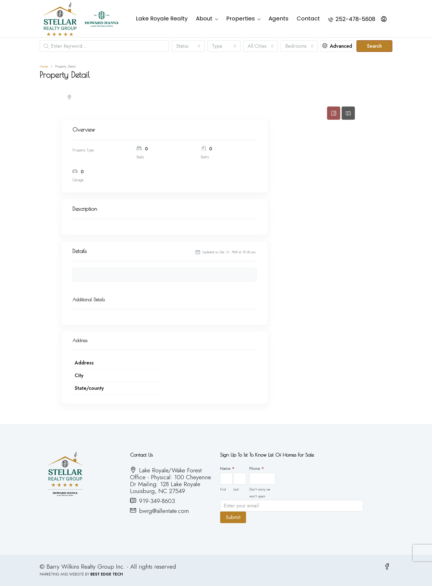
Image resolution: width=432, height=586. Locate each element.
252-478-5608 (351, 19)
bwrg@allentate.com (164, 510)
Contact (308, 18)
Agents (278, 18)
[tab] (333, 113)
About (204, 18)
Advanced (337, 46)
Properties (240, 18)
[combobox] (188, 46)
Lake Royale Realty (162, 18)
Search (374, 46)
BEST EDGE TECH (106, 574)
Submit (233, 517)
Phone (256, 468)
